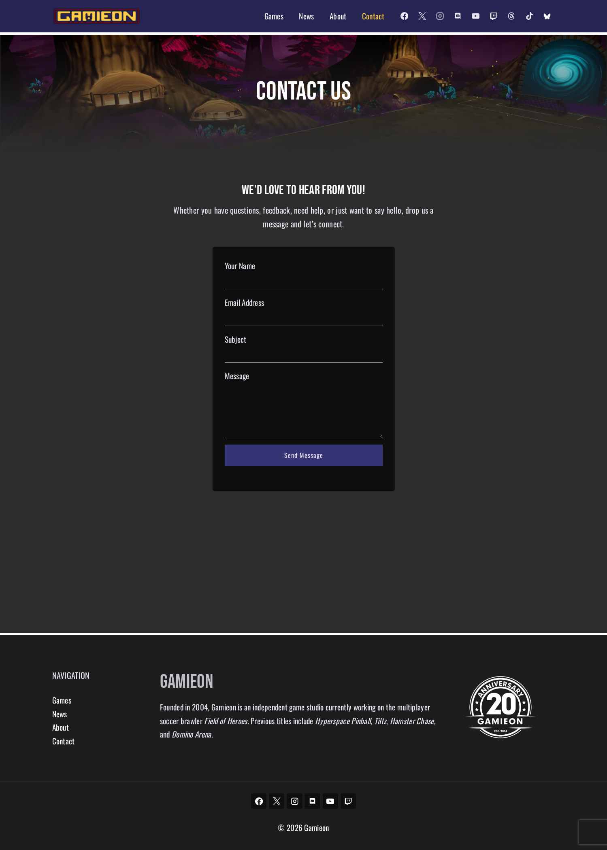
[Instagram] (439, 16)
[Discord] (457, 16)
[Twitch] (493, 16)
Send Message (303, 457)
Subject (236, 341)
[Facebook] (404, 16)
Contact (373, 16)
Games (273, 16)
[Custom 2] (547, 16)
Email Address (244, 304)
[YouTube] (475, 16)
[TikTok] (529, 16)
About (338, 16)
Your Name (240, 268)
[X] (422, 16)
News (306, 16)
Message (237, 378)
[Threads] (511, 16)
